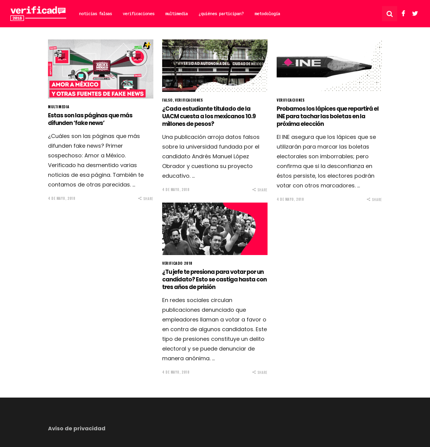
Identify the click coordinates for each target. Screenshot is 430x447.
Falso (167, 100)
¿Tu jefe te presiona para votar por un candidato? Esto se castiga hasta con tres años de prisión (214, 279)
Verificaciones (189, 100)
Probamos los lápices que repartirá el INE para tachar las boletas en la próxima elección (328, 116)
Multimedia (59, 106)
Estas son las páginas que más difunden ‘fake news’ (90, 119)
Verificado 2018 (177, 263)
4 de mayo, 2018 (61, 198)
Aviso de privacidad (76, 428)
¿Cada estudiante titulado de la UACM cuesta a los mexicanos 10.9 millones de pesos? (209, 116)
